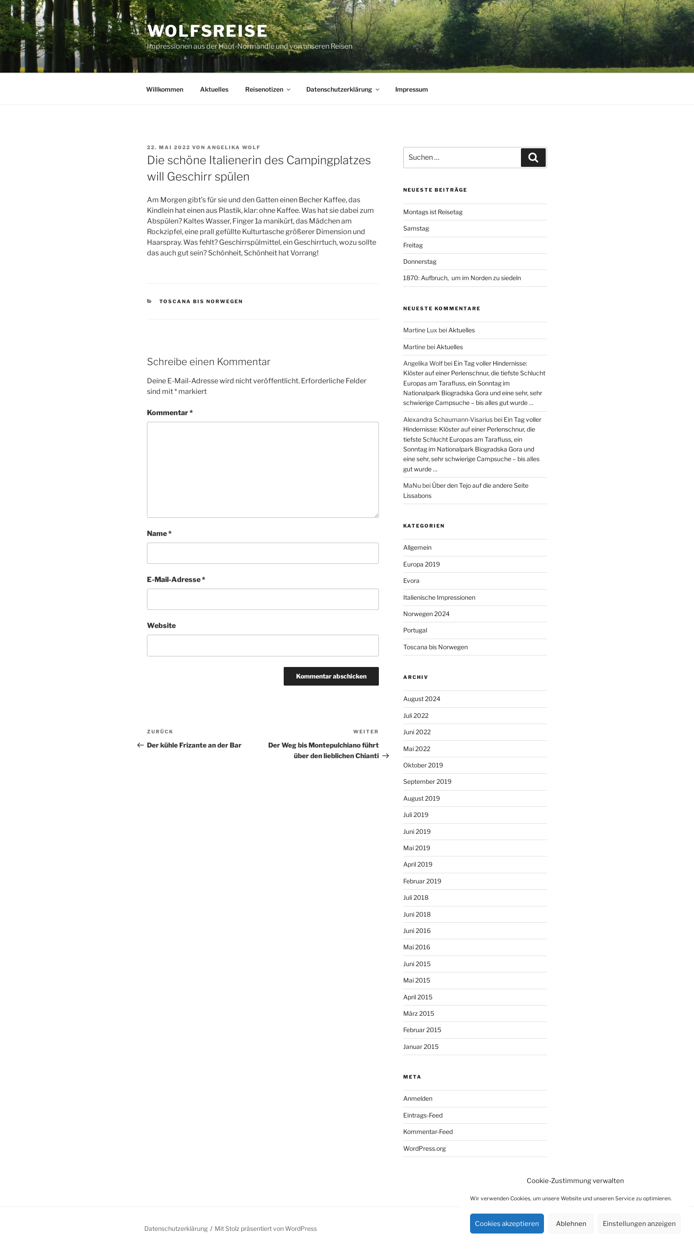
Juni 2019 (417, 831)
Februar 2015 (422, 1029)
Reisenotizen (268, 89)
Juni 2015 (417, 964)
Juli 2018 (415, 897)
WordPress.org (424, 1148)
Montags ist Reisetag (433, 212)
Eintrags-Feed (423, 1115)
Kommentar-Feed (428, 1131)
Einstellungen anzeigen (639, 1224)
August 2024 (421, 698)
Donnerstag (419, 261)
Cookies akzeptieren (507, 1224)
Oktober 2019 (423, 765)
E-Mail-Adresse (176, 579)
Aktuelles (214, 89)
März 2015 (418, 1013)
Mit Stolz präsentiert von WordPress (266, 1228)
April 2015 (417, 997)
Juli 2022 (415, 715)
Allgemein (417, 547)
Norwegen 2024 (426, 613)
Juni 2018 (417, 914)
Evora (411, 580)
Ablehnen (571, 1224)
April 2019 (417, 864)
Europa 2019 (421, 564)
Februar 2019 (422, 881)
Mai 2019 (416, 848)
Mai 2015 (416, 980)
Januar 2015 (421, 1046)
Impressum (411, 89)
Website (161, 625)
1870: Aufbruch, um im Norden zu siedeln (462, 277)
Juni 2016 (417, 930)
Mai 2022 (416, 748)
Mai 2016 (416, 947)
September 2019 (427, 781)
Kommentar (170, 413)
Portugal (415, 630)
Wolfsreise (208, 31)
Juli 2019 (415, 814)
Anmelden (417, 1098)
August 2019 (421, 798)
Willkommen (164, 89)
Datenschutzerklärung (343, 89)
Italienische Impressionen (439, 597)
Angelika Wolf (234, 147)
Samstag (416, 228)
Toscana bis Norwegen (201, 301)
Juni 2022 (417, 732)
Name (159, 533)
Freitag (413, 245)
